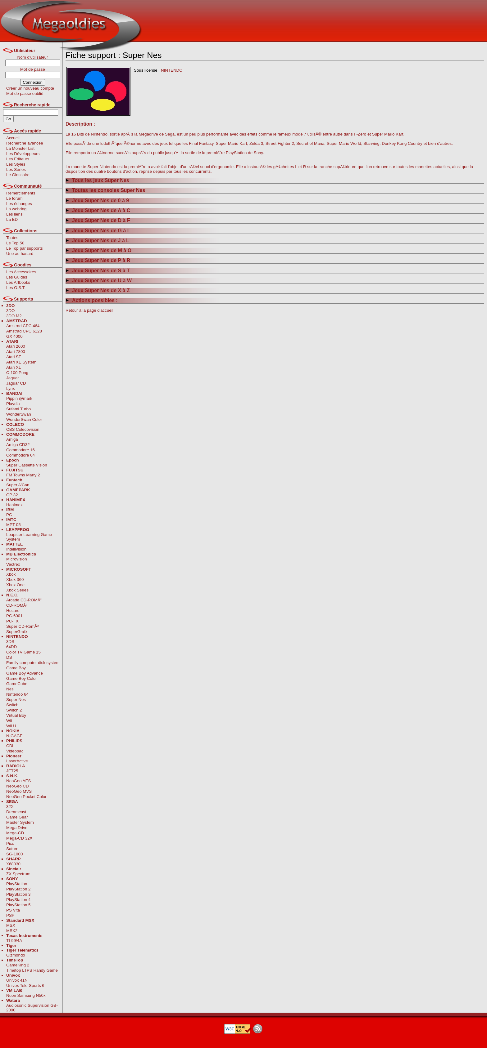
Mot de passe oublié (24, 93)
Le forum (14, 198)
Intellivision (16, 549)
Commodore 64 (20, 455)
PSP (10, 915)
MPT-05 (13, 524)
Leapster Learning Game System (29, 537)
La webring (16, 209)
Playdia (13, 403)
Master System (20, 822)
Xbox (11, 574)
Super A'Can (17, 485)
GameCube (16, 683)
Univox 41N (17, 980)
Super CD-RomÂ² (22, 626)
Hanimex (14, 504)
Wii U (11, 726)
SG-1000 (14, 854)
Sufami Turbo (18, 409)
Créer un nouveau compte (30, 88)
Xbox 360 (15, 579)
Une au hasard (19, 253)
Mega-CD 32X (19, 838)
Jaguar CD (16, 383)
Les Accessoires (21, 272)
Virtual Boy (16, 715)
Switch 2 (14, 710)
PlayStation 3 (18, 894)
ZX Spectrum (18, 874)
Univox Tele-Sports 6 (25, 985)
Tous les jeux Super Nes (97, 180)
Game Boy (16, 668)
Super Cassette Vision (26, 465)
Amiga (12, 439)
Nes (10, 689)
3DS (10, 641)
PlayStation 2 (18, 889)
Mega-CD (15, 833)
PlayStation (16, 883)
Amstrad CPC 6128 (24, 331)
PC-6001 (14, 615)
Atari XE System (21, 362)
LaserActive (17, 761)
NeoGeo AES (18, 780)
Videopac (14, 751)
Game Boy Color (21, 678)
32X (10, 806)
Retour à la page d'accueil (89, 310)
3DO (10, 310)
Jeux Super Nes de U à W (99, 280)
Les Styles (15, 164)
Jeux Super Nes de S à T (98, 270)
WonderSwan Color (24, 419)
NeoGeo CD (17, 786)
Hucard (13, 610)
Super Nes (16, 699)
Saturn (12, 848)
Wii (9, 720)
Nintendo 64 (17, 694)
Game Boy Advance (24, 673)
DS (9, 657)
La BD (12, 219)
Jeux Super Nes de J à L (97, 240)
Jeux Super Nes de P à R (98, 260)
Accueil (13, 138)
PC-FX (12, 621)
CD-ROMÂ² (16, 605)
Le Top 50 (15, 243)
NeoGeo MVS (19, 791)
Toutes (12, 237)
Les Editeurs (17, 159)
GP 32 (12, 495)
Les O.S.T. (15, 287)
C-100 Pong (17, 372)
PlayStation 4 (18, 899)
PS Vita (13, 910)
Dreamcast (16, 811)
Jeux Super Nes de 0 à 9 (97, 200)
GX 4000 (14, 336)
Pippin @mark (19, 398)
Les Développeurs (22, 153)
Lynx (10, 388)
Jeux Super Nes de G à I (97, 230)
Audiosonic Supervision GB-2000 (32, 1007)
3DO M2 (14, 316)
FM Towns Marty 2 (23, 475)
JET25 (12, 771)
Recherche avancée (24, 143)
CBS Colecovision (22, 429)
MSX (10, 925)
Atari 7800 (15, 351)
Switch (12, 704)
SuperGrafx (16, 631)
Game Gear (17, 817)
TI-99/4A (14, 940)
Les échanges (19, 203)
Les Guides (16, 277)
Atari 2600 (15, 346)
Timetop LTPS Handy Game (32, 970)
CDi (9, 745)
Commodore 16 (20, 450)
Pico (10, 843)
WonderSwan (18, 414)
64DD (11, 646)
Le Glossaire (18, 174)
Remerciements (20, 193)
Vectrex (13, 564)
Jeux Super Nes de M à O (98, 250)
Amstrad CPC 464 (22, 325)
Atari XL (13, 367)
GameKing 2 (17, 965)
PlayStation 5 (18, 905)
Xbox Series (17, 590)
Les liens (14, 214)
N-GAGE (14, 736)
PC (9, 514)
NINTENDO (172, 70)
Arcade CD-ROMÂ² (24, 600)
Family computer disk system (33, 662)
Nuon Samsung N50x (26, 995)
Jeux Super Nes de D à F (98, 220)
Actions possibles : (92, 300)
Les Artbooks (18, 282)
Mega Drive (16, 827)
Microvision (16, 559)
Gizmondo (15, 955)
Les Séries (16, 169)
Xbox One (15, 584)
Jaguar (12, 378)
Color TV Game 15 (23, 652)
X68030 (13, 864)
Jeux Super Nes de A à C (98, 210)
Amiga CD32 (18, 444)
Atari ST (13, 357)
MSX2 (11, 930)
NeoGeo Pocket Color (26, 796)
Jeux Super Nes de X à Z (98, 290)
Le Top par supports (24, 248)
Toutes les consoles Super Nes (105, 190)
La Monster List (20, 148)
